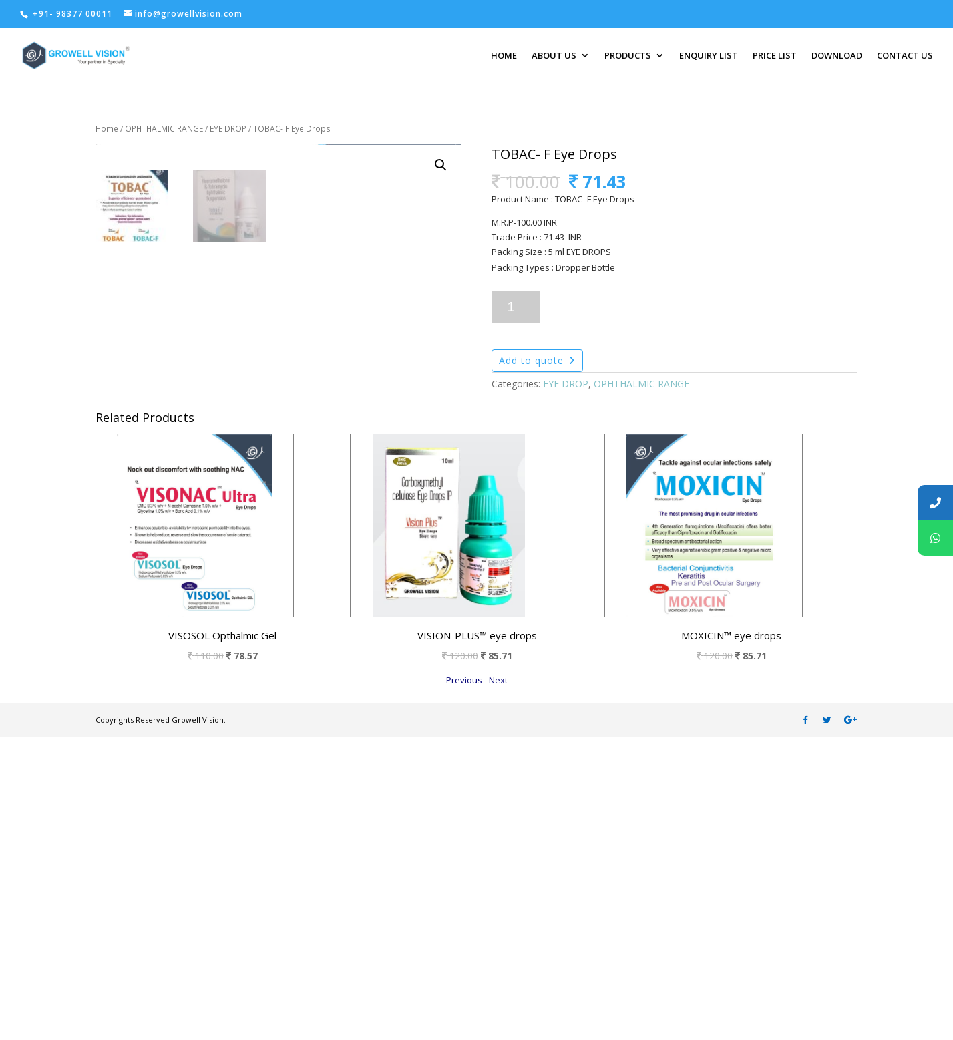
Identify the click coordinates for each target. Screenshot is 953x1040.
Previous (464, 983)
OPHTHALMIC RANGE (164, 128)
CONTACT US (905, 56)
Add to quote (531, 360)
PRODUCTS (627, 56)
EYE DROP (228, 128)
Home (107, 128)
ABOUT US (554, 56)
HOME (504, 56)
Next (498, 983)
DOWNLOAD (836, 56)
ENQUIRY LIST (708, 56)
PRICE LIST (775, 56)
